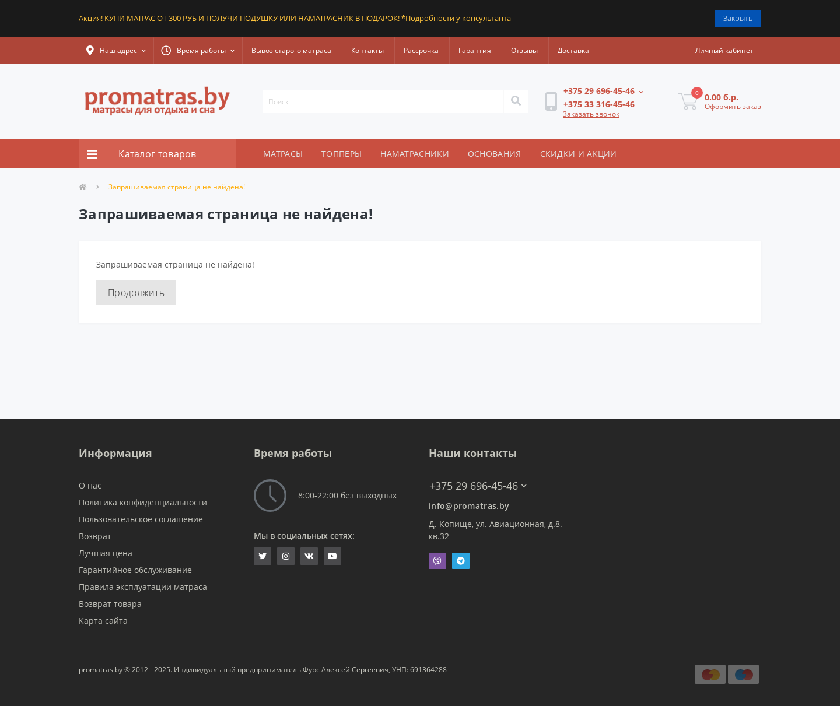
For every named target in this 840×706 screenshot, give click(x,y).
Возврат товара (110, 603)
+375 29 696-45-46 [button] (478, 486)
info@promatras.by (469, 505)
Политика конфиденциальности (143, 502)
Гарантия (475, 50)
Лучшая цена (105, 553)
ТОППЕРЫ (341, 153)
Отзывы (524, 50)
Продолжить (136, 292)
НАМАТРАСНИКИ (414, 153)
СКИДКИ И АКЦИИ (578, 153)
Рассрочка (421, 50)
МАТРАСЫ (283, 153)
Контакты (367, 50)
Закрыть (737, 18)
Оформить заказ (733, 106)
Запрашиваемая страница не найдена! (176, 187)
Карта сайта (103, 620)
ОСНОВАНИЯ (495, 153)
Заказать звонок (591, 114)
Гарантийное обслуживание (135, 569)
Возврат (95, 536)
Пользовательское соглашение (141, 519)
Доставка (573, 50)
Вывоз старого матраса (291, 50)
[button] (116, 50)
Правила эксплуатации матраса (143, 586)
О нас (90, 485)
